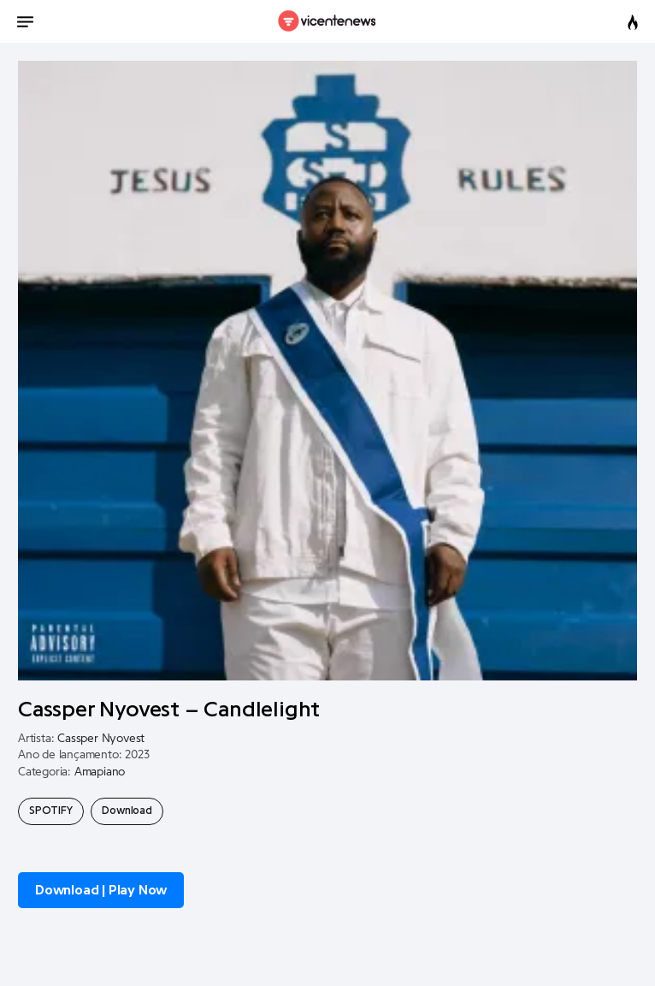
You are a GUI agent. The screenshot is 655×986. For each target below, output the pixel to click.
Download (126, 810)
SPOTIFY (51, 810)
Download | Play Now (101, 890)
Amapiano (99, 772)
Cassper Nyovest (101, 739)
